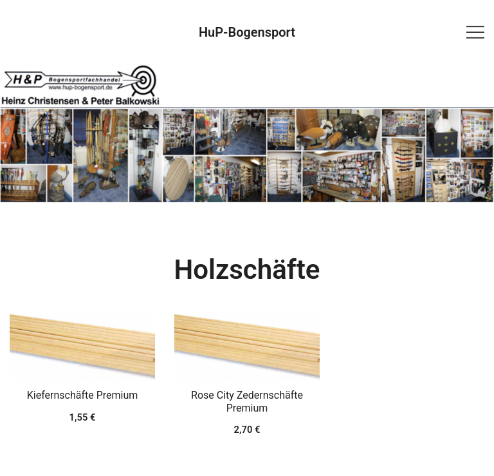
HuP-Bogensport (247, 32)
